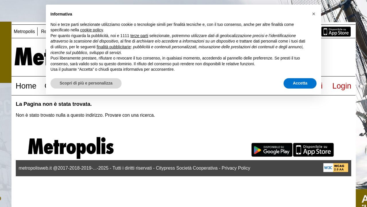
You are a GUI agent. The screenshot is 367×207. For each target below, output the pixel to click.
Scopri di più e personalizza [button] (86, 83)
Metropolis (24, 31)
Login (342, 85)
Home (26, 85)
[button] (313, 13)
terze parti (139, 35)
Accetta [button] (300, 83)
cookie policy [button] (91, 30)
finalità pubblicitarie (114, 47)
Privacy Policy (236, 168)
